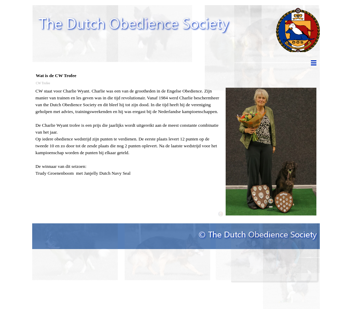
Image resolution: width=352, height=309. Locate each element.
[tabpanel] (129, 132)
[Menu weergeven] (313, 62)
